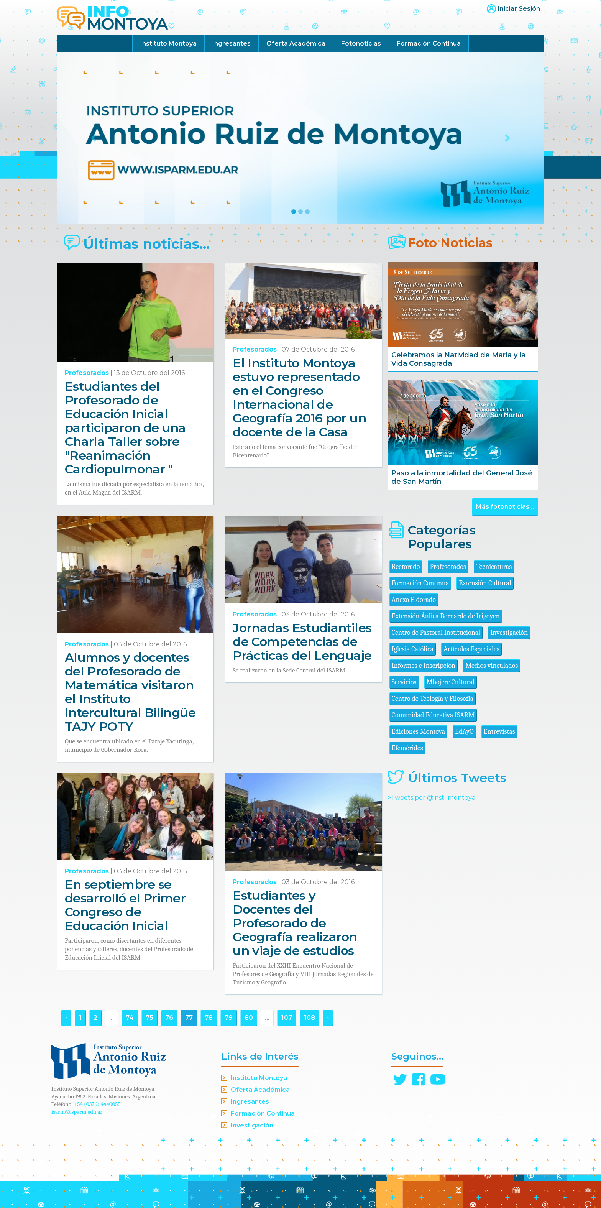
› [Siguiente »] (328, 1017)
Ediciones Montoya (418, 732)
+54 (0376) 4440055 (97, 1104)
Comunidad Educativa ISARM (433, 715)
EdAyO (464, 732)
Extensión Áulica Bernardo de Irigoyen (446, 616)
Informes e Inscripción (423, 666)
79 (229, 1017)
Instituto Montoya (168, 43)
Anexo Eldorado (414, 600)
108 (309, 1017)
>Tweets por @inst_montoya (431, 797)
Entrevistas (499, 732)
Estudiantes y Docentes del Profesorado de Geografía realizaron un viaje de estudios (295, 923)
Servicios (404, 682)
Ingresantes (231, 43)
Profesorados (87, 372)
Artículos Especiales (471, 649)
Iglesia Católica (413, 649)
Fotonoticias (361, 43)
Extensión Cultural (485, 583)
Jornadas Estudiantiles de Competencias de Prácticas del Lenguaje (302, 641)
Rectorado (406, 567)
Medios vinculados (491, 666)
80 (249, 1017)
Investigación (509, 633)
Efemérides (407, 748)
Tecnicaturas (494, 567)
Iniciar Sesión (519, 8)
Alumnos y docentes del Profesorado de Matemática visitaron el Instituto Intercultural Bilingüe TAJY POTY (130, 692)
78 (209, 1017)
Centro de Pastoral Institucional (436, 633)
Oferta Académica (295, 43)
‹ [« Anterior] (66, 1017)
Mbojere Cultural (451, 682)
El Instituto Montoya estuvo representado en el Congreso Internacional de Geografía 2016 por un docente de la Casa (299, 397)
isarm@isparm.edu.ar (76, 1111)
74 (130, 1017)
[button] (93, 138)
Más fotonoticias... (505, 506)
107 (286, 1017)
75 (149, 1017)
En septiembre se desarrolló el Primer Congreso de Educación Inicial (125, 905)
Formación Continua (429, 43)
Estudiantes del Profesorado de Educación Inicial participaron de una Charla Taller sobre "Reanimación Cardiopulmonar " (125, 428)
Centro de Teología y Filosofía (433, 699)
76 (169, 1017)
